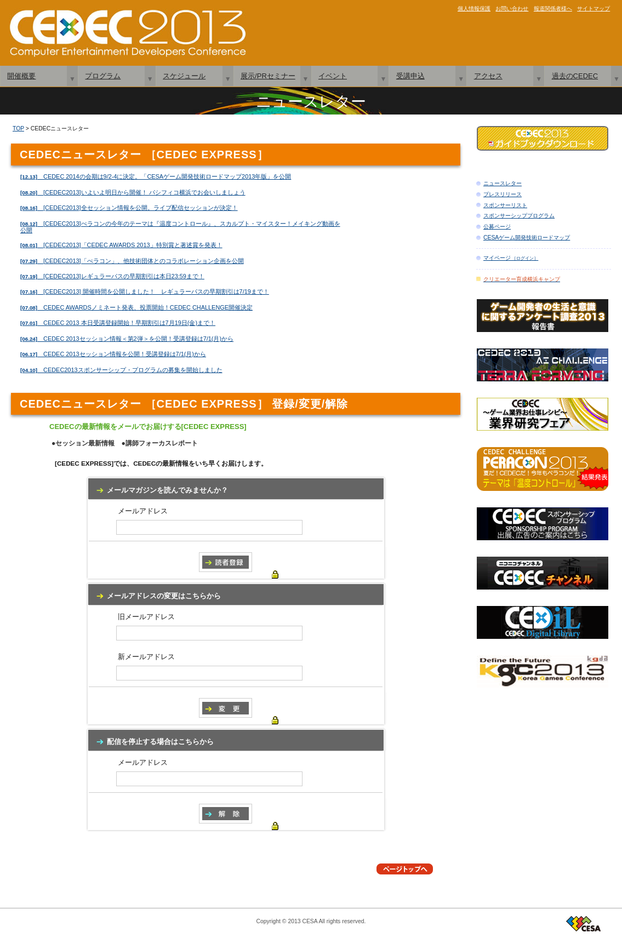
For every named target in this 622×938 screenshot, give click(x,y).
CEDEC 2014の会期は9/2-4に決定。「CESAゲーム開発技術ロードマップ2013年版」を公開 (155, 176)
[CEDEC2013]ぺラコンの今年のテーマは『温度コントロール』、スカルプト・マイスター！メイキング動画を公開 (180, 226)
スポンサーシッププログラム (519, 216)
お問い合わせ (511, 8)
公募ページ (497, 227)
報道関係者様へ (553, 8)
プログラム (103, 76)
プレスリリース (502, 194)
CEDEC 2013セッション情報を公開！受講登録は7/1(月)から (113, 354)
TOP (18, 128)
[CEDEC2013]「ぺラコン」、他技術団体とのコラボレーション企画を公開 (132, 261)
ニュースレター (502, 183)
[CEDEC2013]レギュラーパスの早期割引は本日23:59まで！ (112, 276)
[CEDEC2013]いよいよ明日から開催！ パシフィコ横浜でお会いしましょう (133, 192)
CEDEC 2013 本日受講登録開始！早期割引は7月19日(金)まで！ (117, 322)
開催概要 (21, 76)
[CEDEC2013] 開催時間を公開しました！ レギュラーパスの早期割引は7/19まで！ (144, 291)
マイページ (510, 258)
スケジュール (184, 76)
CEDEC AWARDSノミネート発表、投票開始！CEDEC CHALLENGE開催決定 (136, 307)
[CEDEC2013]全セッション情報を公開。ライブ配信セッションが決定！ (129, 207)
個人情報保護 (474, 8)
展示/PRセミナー (268, 76)
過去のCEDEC (575, 76)
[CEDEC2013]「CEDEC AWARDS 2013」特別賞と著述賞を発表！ (121, 245)
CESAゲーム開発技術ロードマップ (526, 237)
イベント (332, 76)
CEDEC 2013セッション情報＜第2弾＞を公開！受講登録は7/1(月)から (126, 338)
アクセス (488, 76)
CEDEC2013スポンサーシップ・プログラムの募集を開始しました (121, 370)
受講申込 (410, 76)
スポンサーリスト (505, 205)
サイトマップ (593, 8)
